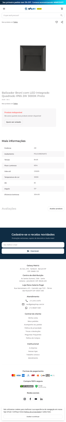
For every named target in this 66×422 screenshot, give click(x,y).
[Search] (61, 15)
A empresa (33, 348)
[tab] (33, 141)
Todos (15, 22)
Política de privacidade (32, 412)
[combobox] (33, 15)
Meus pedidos (33, 321)
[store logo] (33, 8)
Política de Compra (33, 338)
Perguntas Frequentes (33, 335)
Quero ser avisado (13, 122)
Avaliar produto (56, 209)
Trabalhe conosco (33, 355)
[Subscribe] (33, 251)
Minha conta (33, 318)
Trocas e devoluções (33, 331)
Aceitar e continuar (33, 416)
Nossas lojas (33, 351)
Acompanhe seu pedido (33, 325)
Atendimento (33, 358)
